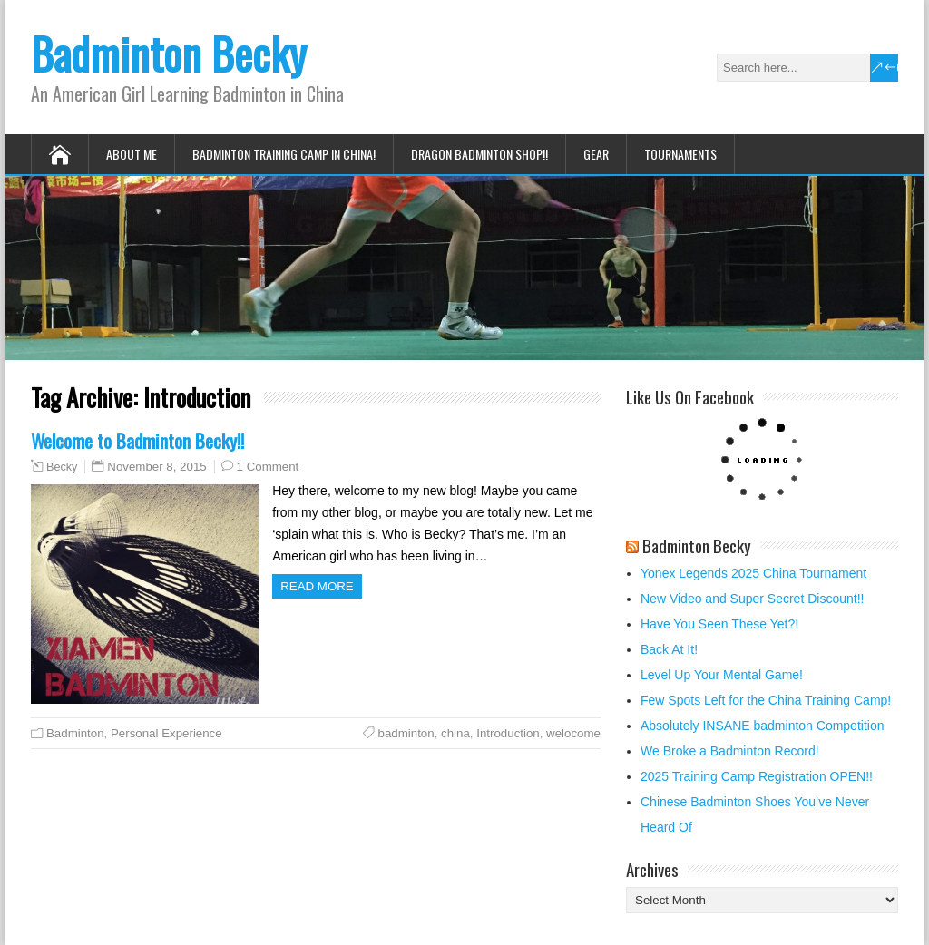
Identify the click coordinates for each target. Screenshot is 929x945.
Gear (596, 153)
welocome (573, 733)
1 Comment (268, 466)
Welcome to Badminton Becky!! (137, 440)
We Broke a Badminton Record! (730, 751)
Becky (61, 467)
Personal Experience (166, 733)
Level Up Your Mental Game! (722, 674)
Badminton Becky (169, 53)
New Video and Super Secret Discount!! (752, 598)
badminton (406, 733)
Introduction (507, 733)
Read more (317, 586)
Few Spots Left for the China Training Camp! (766, 700)
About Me (131, 153)
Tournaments (680, 153)
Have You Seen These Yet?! (719, 624)
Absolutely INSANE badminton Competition (762, 725)
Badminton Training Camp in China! (284, 153)
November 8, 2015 (156, 466)
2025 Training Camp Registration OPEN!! (757, 776)
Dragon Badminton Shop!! (479, 153)
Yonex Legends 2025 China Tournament (753, 573)
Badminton (75, 733)
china (455, 733)
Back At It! (669, 649)
